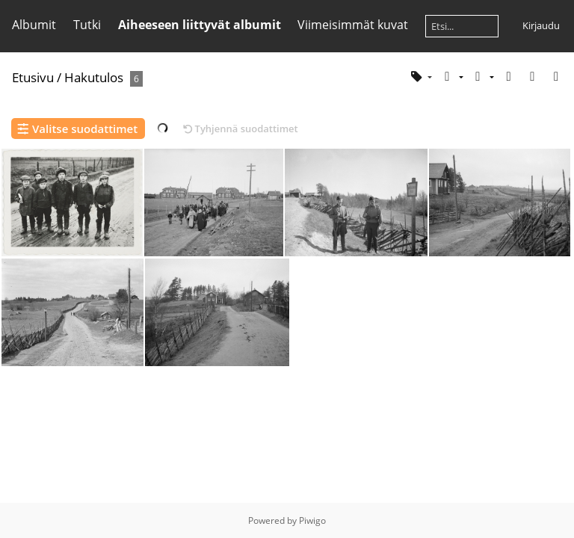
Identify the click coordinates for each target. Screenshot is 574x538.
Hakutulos (93, 77)
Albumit (34, 24)
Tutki (87, 24)
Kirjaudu (541, 25)
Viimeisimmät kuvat (352, 24)
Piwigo (312, 520)
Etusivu (33, 77)
